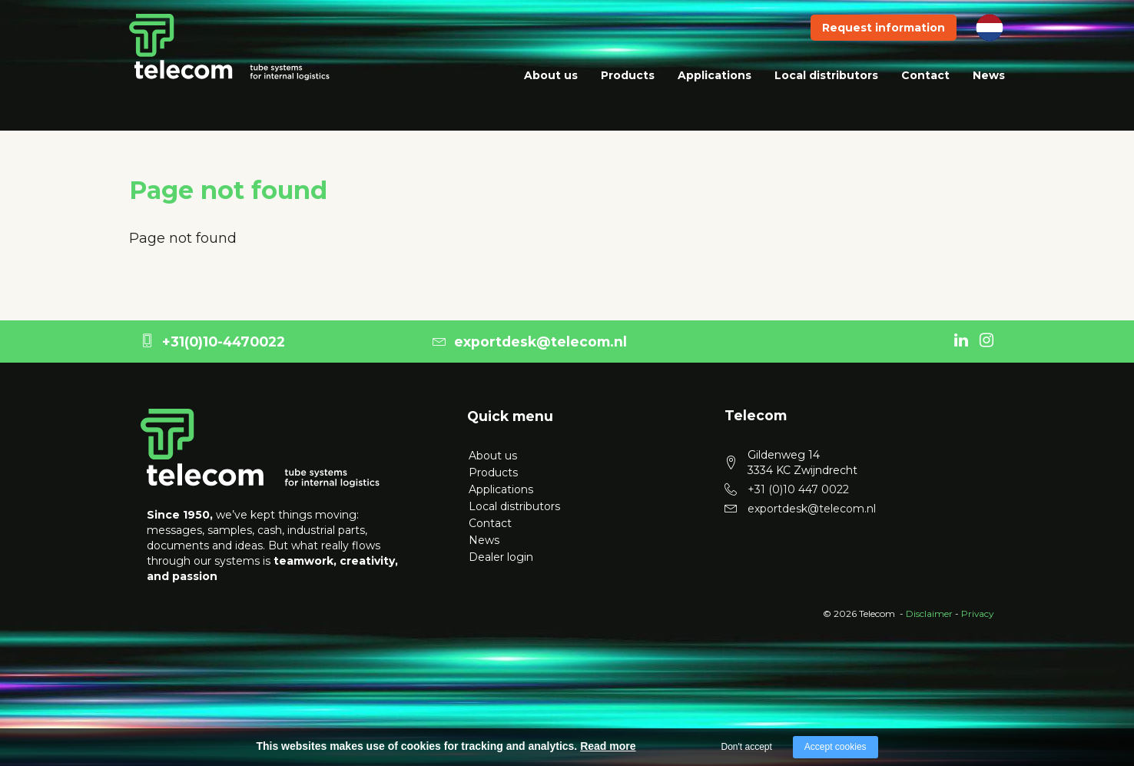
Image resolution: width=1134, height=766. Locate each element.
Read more (607, 746)
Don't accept (746, 746)
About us (551, 92)
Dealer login (499, 557)
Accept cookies (835, 746)
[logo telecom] (229, 63)
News (989, 92)
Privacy (977, 613)
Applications (714, 92)
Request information (883, 44)
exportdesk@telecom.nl (530, 341)
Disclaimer (929, 613)
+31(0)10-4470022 (213, 341)
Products (628, 92)
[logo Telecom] (260, 447)
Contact (925, 92)
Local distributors (826, 92)
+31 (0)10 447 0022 (798, 489)
